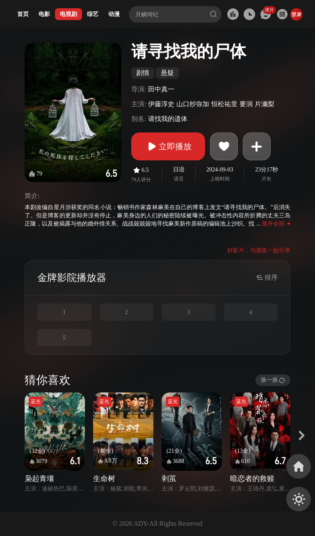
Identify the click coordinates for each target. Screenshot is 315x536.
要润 (246, 103)
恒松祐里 (224, 103)
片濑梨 (264, 103)
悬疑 (167, 72)
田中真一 (161, 89)
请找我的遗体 (167, 118)
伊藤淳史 (161, 103)
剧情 (142, 72)
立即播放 (168, 146)
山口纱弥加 (192, 103)
